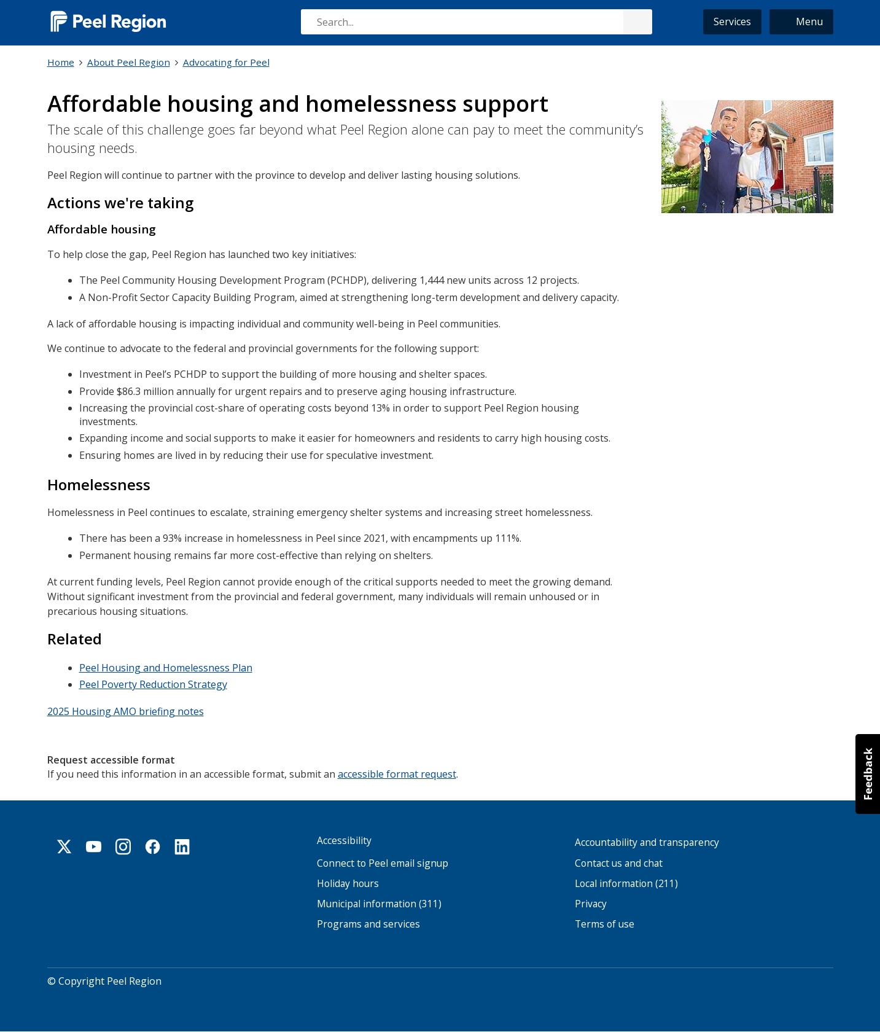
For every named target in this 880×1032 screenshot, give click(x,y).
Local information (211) (626, 882)
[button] (801, 21)
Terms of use (604, 923)
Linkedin (182, 846)
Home (60, 62)
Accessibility (344, 840)
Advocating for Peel (226, 62)
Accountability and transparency (647, 841)
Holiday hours (348, 882)
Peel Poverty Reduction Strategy (153, 683)
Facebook (153, 846)
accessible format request (397, 772)
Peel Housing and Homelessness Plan (165, 666)
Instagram (123, 846)
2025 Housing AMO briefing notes (125, 710)
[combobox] (476, 21)
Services (732, 21)
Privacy (591, 903)
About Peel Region (128, 62)
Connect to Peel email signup (382, 862)
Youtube (94, 846)
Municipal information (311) (379, 903)
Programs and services (368, 923)
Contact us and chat (619, 862)
